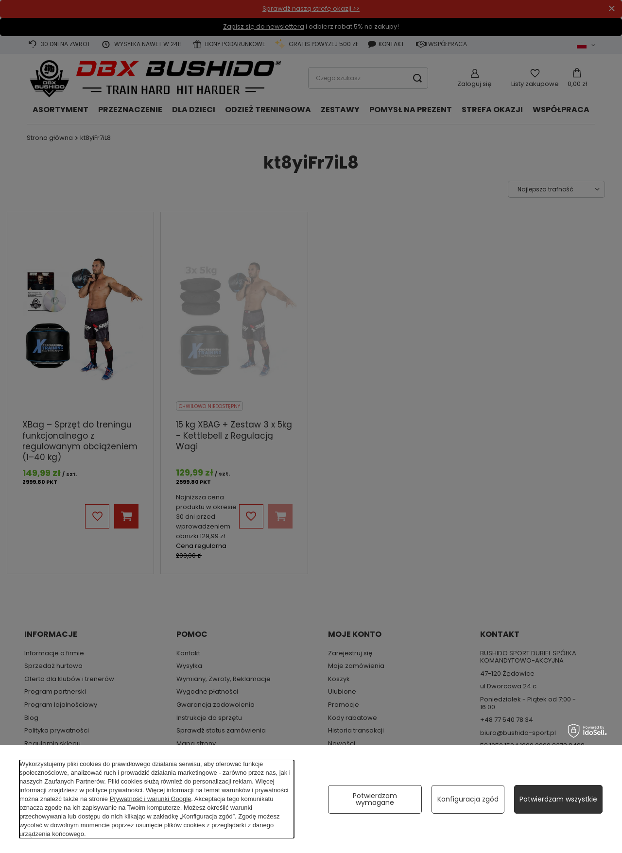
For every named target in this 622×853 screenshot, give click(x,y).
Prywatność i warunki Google (150, 798)
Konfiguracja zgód (468, 799)
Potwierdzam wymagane (375, 799)
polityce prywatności (114, 790)
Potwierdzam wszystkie (558, 799)
